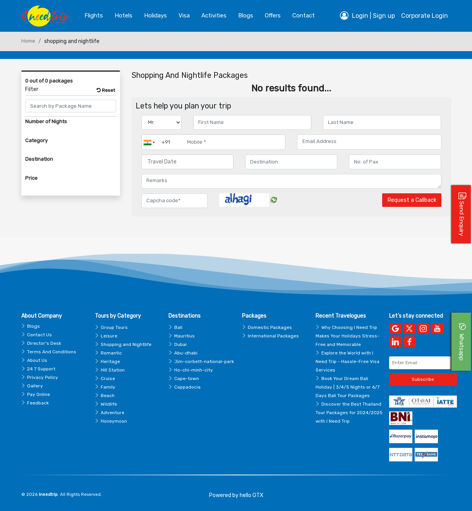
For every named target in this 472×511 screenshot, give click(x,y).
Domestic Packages (270, 327)
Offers (273, 15)
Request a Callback (411, 200)
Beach (108, 395)
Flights (93, 15)
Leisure (109, 336)
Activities (214, 15)
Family (108, 387)
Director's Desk (44, 343)
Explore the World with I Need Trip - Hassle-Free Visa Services (347, 361)
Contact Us (39, 334)
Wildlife (109, 404)
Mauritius (184, 336)
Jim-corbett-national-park (204, 361)
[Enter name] (252, 122)
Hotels (123, 15)
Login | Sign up (367, 15)
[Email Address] (369, 141)
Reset (106, 90)
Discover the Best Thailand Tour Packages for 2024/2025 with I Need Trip (349, 412)
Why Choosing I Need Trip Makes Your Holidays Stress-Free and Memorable (347, 336)
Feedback (38, 403)
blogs (245, 15)
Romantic (111, 353)
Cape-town (186, 378)
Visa (184, 15)
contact (303, 15)
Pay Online (38, 394)
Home (28, 41)
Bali (178, 327)
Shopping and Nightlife (126, 344)
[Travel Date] (187, 162)
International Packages (273, 336)
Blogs (33, 326)
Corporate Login (424, 15)
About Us (37, 360)
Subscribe (423, 379)
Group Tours (114, 327)
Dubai (180, 344)
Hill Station (113, 370)
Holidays (155, 15)
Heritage (110, 361)
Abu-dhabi (185, 353)
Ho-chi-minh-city (193, 370)
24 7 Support (41, 369)
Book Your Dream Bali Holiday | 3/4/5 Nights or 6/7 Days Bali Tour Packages (347, 387)
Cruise (108, 378)
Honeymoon (114, 421)
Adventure (112, 412)
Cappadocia (187, 387)
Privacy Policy (42, 377)
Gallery (35, 386)
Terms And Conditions (51, 351)
